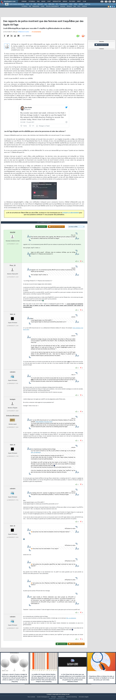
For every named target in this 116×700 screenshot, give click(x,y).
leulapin (12, 402)
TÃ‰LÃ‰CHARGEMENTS (52, 6)
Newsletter (57, 1)
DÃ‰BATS (69, 6)
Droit (79, 1)
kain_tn (12, 317)
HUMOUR (84, 6)
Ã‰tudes (72, 1)
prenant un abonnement (70, 214)
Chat (49, 1)
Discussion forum (101, 44)
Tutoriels (31, 1)
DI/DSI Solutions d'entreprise (16, 4)
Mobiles (81, 4)
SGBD (70, 4)
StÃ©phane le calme (23, 33)
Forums (24, 1)
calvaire (12, 375)
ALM (35, 4)
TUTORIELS (24, 6)
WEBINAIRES (35, 6)
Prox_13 (12, 269)
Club (84, 1)
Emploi (65, 1)
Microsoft (40, 4)
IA (31, 4)
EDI (57, 4)
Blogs (43, 1)
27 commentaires (36, 33)
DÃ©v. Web (51, 4)
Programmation (63, 4)
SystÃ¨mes (87, 4)
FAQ (38, 1)
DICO (79, 6)
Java (45, 4)
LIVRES (42, 6)
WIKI (74, 6)
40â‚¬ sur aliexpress (36, 455)
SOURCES (62, 6)
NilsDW (12, 236)
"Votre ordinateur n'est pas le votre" (44, 425)
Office (75, 4)
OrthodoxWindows (12, 419)
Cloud (27, 4)
